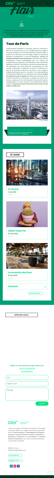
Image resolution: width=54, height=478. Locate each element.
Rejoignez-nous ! (14, 460)
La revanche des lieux (20, 272)
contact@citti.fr (27, 372)
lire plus (10, 194)
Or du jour (13, 189)
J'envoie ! (42, 404)
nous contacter (14, 455)
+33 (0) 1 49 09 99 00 (27, 369)
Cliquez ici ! (25, 134)
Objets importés (17, 230)
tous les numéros (34, 293)
